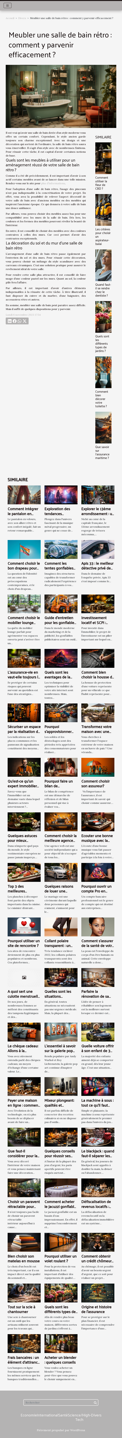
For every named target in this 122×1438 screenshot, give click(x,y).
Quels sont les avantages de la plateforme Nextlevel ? (57, 679)
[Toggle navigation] (7, 5)
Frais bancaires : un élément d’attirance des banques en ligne (24, 1364)
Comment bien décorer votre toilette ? (101, 399)
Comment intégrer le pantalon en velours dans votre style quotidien (23, 516)
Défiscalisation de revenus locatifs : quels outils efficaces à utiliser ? (97, 1208)
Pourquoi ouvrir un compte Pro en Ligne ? (96, 891)
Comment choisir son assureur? (95, 783)
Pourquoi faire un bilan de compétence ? (58, 786)
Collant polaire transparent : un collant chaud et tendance (57, 948)
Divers (22, 18)
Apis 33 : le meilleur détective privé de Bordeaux (97, 568)
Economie (29, 1414)
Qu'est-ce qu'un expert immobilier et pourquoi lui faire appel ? (24, 788)
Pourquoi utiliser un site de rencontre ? (24, 943)
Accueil (10, 18)
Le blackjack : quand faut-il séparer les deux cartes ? (97, 1155)
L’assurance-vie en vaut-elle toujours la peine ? (24, 677)
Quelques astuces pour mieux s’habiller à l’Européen (22, 842)
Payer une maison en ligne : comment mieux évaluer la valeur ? (23, 1107)
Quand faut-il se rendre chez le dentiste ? (103, 290)
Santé (63, 1414)
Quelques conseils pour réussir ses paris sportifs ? (59, 1155)
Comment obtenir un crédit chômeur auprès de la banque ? (96, 1263)
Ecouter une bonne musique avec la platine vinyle (97, 840)
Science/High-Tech (79, 1417)
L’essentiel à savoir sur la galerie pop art (60, 1050)
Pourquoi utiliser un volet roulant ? (60, 1258)
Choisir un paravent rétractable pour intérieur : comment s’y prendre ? (24, 1208)
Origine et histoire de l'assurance (96, 1309)
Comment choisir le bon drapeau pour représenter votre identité (24, 570)
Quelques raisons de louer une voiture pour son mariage (58, 893)
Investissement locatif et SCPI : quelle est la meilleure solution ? (97, 624)
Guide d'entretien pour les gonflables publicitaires (60, 622)
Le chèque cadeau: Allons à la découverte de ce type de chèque (23, 1053)
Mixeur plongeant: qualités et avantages (59, 1105)
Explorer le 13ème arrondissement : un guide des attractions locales (97, 516)
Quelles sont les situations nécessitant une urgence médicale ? (60, 998)
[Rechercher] (60, 1402)
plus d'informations (53, 183)
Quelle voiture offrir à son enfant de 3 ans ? (97, 1050)
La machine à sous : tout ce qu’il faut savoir (97, 1105)
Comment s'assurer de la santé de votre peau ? (97, 945)
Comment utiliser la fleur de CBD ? (101, 183)
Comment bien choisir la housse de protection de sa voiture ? (97, 679)
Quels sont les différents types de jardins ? (102, 343)
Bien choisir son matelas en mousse (24, 1258)
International (47, 1414)
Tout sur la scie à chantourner (21, 1309)
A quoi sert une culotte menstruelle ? (24, 996)
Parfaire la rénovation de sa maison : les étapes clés (97, 998)
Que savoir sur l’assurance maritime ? (102, 452)
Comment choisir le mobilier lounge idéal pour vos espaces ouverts (24, 624)
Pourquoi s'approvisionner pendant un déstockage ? (57, 733)
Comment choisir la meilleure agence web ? (60, 840)
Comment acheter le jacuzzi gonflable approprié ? (60, 1206)
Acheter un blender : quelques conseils (60, 1360)
